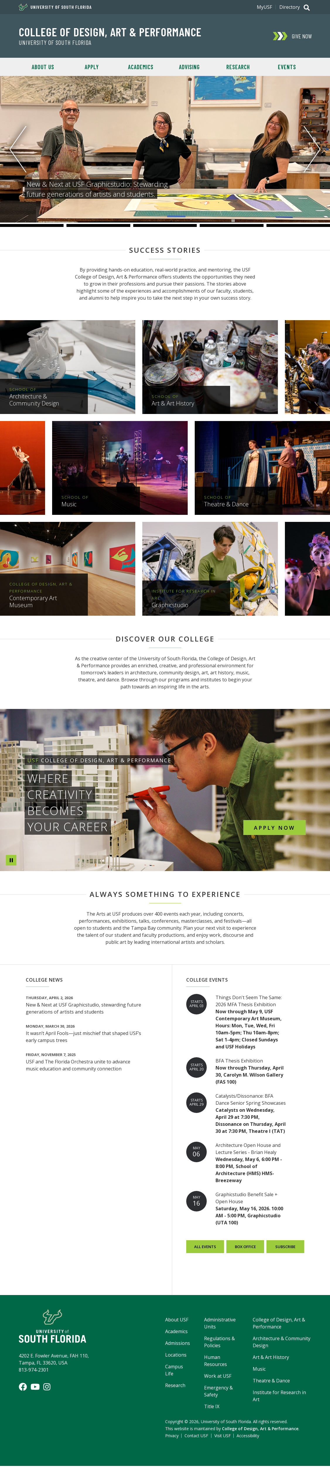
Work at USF (217, 1378)
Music (259, 1371)
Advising (189, 66)
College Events (207, 982)
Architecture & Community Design (281, 1344)
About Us (43, 66)
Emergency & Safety (218, 1393)
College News (44, 982)
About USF (176, 1321)
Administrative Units (220, 1325)
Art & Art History (271, 1359)
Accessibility (248, 1437)
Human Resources (215, 1362)
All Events (205, 1248)
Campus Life (174, 1372)
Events (287, 66)
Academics (140, 66)
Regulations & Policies (219, 1344)
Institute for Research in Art (279, 1398)
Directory (289, 7)
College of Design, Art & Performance (110, 32)
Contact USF (196, 1437)
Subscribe (285, 1248)
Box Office (245, 1248)
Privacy (172, 1437)
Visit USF (222, 1437)
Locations (176, 1357)
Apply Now (274, 827)
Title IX (211, 1408)
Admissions (177, 1345)
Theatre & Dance (271, 1382)
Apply (92, 66)
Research (238, 66)
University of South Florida (55, 7)
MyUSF (264, 7)
